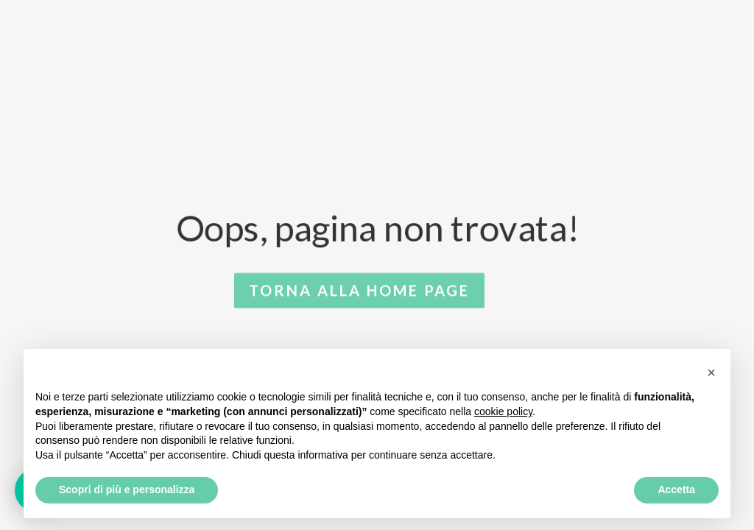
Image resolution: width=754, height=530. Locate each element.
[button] (711, 372)
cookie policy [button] (503, 411)
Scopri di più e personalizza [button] (126, 489)
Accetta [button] (676, 489)
